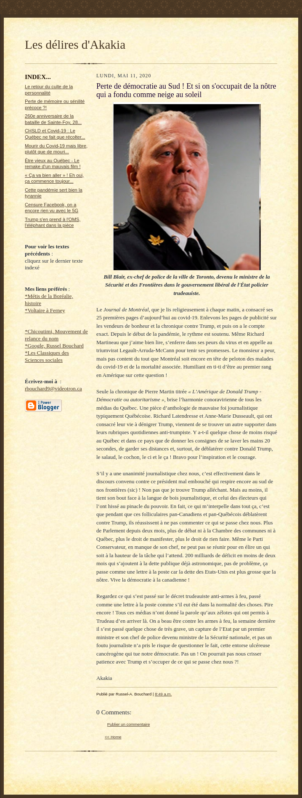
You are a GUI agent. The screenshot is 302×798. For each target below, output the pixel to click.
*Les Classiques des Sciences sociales (47, 356)
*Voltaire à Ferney (45, 310)
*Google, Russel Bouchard (54, 345)
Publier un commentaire (128, 724)
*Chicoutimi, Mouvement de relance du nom (56, 335)
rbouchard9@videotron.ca (53, 388)
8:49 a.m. (163, 694)
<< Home (113, 737)
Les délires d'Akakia (75, 44)
